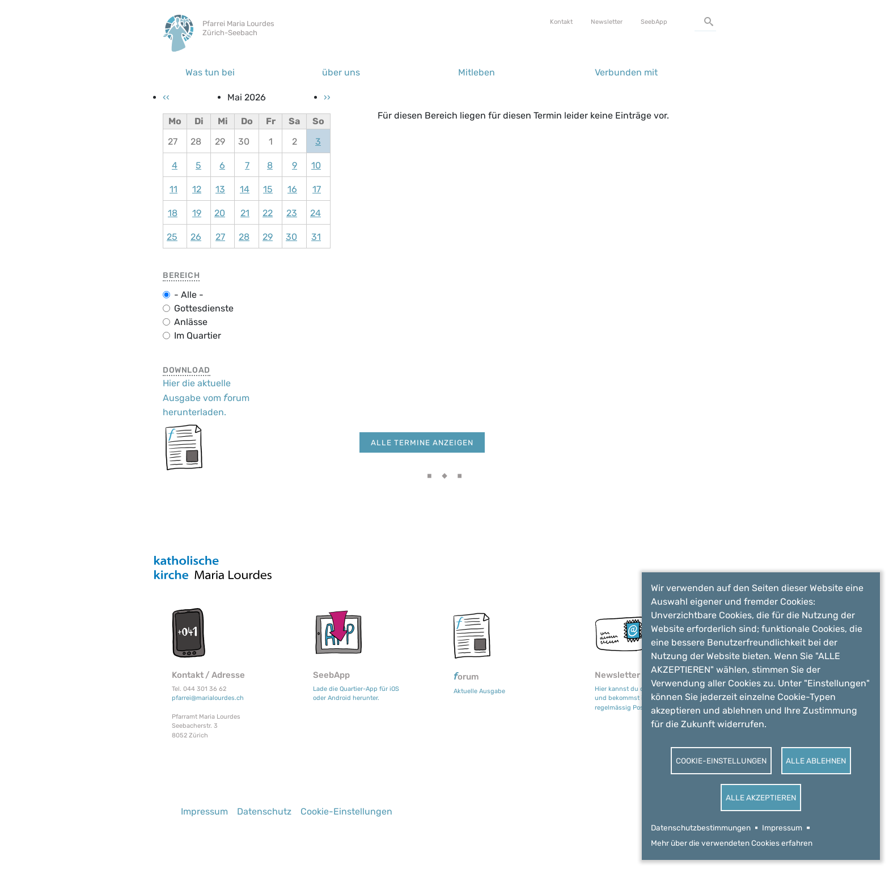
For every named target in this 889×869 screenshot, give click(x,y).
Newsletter (607, 22)
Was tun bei (210, 72)
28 (244, 236)
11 (173, 189)
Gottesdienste (204, 308)
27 (220, 236)
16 (292, 189)
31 (316, 236)
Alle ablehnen (816, 760)
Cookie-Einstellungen (721, 760)
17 (316, 189)
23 (291, 213)
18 (172, 213)
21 (244, 213)
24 (315, 213)
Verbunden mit (626, 72)
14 (244, 189)
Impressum (782, 827)
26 (195, 236)
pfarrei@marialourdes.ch (208, 698)
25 (172, 236)
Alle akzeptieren (761, 797)
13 (220, 189)
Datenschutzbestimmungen (701, 827)
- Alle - (189, 294)
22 (268, 213)
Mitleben (476, 72)
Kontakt (561, 22)
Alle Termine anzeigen (422, 442)
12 (196, 189)
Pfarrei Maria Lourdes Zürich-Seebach (238, 28)
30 (291, 236)
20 (219, 213)
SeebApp (654, 22)
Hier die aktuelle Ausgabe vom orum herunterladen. (206, 397)
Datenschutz (264, 811)
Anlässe (191, 322)
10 (316, 165)
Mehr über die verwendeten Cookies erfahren (731, 842)
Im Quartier (197, 335)
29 (268, 236)
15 (268, 189)
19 (196, 213)
